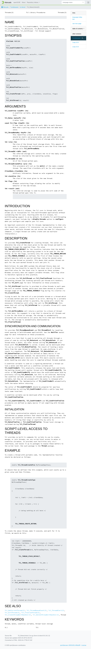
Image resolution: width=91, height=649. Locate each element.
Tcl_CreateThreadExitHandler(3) (18, 615)
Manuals (4, 7)
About (23, 2)
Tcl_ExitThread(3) (12, 613)
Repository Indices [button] (33, 2)
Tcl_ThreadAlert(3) (56, 610)
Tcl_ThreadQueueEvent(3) (37, 610)
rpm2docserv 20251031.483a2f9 (70, 645)
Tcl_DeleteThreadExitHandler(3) (46, 615)
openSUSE (16, 2)
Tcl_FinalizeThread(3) (30, 613)
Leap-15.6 (75, 46)
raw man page (76, 23)
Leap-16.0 (75, 42)
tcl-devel (22, 7)
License (83, 645)
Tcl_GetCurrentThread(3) (15, 610)
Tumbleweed (14, 7)
